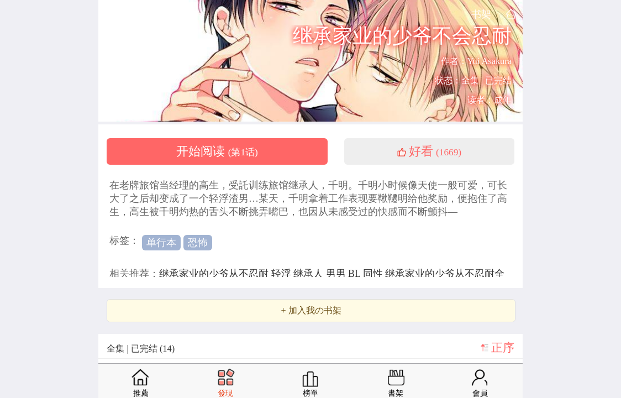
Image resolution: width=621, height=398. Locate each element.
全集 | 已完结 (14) (141, 348)
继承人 (309, 273)
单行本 (161, 242)
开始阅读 (217, 151)
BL (355, 273)
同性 (374, 273)
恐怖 (198, 242)
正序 (502, 347)
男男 (337, 273)
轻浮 (282, 273)
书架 (481, 14)
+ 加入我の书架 (311, 311)
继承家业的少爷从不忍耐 (215, 273)
